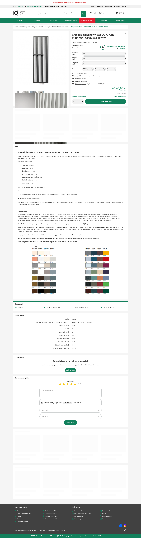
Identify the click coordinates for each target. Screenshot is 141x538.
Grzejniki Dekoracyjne (44, 27)
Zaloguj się (94, 13)
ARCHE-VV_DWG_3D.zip (53, 307)
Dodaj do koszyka (106, 101)
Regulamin (20, 519)
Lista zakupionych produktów (82, 513)
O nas (92, 6)
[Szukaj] (84, 13)
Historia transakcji (107, 516)
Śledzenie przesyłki (50, 511)
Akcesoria (103, 20)
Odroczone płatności (80, 84)
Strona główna (26, 27)
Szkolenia (117, 6)
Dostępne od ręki (86, 20)
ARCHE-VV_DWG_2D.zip (81, 307)
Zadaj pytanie (70, 370)
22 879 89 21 (19, 6)
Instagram (88, 238)
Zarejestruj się (78, 511)
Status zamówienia (22, 511)
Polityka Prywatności (51, 519)
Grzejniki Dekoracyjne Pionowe (60, 27)
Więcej (89, 322)
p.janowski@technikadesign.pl (116, 46)
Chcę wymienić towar (51, 516)
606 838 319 (122, 48)
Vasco (81, 45)
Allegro (75, 238)
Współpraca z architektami (104, 6)
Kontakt (124, 6)
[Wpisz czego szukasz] (50, 13)
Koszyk (104, 513)
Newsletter (105, 519)
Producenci (120, 20)
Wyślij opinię (70, 422)
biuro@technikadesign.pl (34, 6)
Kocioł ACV (54, 20)
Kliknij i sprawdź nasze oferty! (79, 2)
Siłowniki (37, 20)
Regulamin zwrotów (22, 521)
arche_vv (20, 307)
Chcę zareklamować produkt (25, 513)
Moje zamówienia (107, 511)
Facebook (81, 238)
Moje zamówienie (21, 507)
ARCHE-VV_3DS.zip (108, 307)
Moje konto (76, 507)
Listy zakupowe (105, 13)
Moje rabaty (77, 519)
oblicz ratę (84, 81)
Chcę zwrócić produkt (51, 513)
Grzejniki (20, 20)
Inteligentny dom (70, 20)
